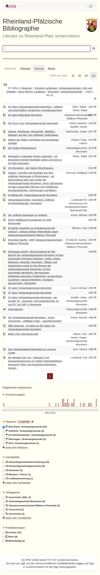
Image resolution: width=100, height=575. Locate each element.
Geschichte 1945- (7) (17, 497)
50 (86, 75)
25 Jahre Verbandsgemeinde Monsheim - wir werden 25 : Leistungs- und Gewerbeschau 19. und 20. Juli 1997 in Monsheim (33, 301)
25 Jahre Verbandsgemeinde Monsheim (30, 288)
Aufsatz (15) (12, 532)
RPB (10, 6)
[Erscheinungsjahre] (50, 413)
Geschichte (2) (14, 513)
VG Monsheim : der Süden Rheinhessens (31, 168)
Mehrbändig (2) (14, 541)
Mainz (80, 563)
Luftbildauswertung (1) (18, 478)
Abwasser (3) (13, 470)
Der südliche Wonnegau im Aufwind (27, 215)
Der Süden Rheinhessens (22, 148)
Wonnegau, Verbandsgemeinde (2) (24, 439)
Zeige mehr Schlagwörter (17, 518)
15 (73, 75)
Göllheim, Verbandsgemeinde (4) (23, 431)
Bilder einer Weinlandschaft (23, 334)
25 (79, 75)
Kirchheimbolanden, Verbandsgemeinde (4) (29, 435)
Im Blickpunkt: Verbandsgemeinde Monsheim (32, 195)
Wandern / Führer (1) (17, 474)
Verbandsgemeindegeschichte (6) (24, 466)
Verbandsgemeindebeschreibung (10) (26, 462)
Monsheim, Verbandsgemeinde (65, 91)
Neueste (39, 68)
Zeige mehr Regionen (15, 447)
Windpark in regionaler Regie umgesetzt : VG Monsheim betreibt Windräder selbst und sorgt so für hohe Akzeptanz (35, 160)
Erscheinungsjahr (14, 394)
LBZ (23, 563)
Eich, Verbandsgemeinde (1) (21, 443)
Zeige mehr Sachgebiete (17, 482)
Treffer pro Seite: (58, 75)
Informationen (15, 309)
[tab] (10, 68)
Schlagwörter (11, 492)
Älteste (51, 68)
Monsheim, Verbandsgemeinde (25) (25, 426)
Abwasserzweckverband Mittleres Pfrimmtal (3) (31, 505)
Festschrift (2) (13, 509)
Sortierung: (10, 68)
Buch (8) (10, 536)
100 (94, 75)
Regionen (27, 88)
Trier (91, 563)
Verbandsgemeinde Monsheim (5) (24, 501)
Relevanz (25, 68)
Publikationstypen (14, 527)
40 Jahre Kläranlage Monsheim (25, 115)
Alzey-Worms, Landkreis (32, 91)
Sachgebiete (11, 457)
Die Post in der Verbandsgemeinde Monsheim (33, 123)
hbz (56, 567)
